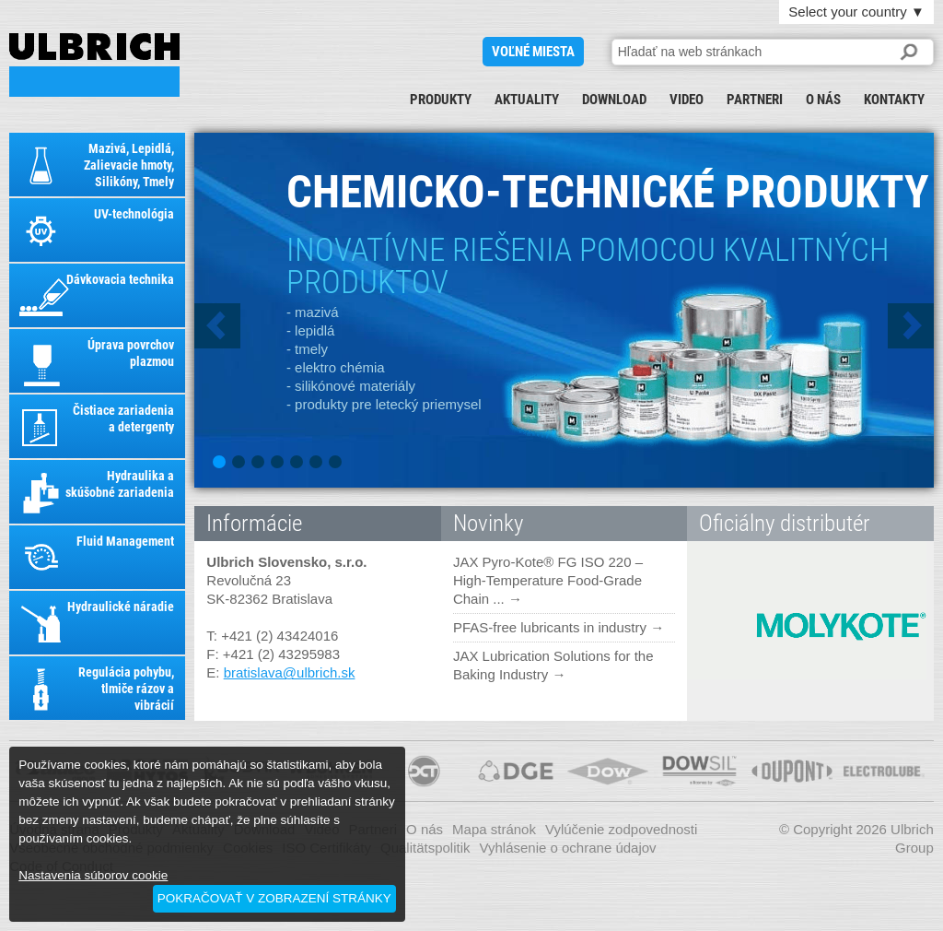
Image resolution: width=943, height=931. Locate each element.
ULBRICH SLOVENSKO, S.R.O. (94, 65)
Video (686, 99)
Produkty (441, 99)
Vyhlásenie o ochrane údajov (568, 847)
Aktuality (527, 99)
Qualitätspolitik (425, 847)
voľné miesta (533, 51)
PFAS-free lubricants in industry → (558, 627)
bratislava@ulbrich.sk (289, 672)
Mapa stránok (494, 829)
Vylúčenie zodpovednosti (621, 829)
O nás (823, 99)
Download (614, 99)
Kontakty (894, 99)
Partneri (755, 99)
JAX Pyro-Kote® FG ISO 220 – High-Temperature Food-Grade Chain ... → (548, 580)
